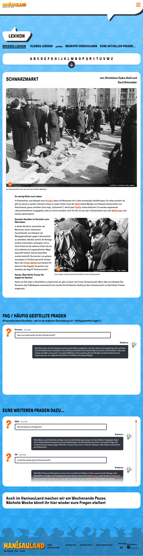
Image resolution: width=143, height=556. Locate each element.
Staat (77, 204)
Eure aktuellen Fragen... (117, 46)
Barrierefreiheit (104, 545)
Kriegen (49, 200)
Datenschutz (86, 545)
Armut (58, 479)
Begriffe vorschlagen (81, 46)
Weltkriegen (117, 210)
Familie (78, 207)
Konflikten (113, 476)
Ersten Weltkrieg (32, 263)
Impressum (71, 545)
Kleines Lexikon (41, 46)
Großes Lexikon (14, 46)
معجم (59, 46)
